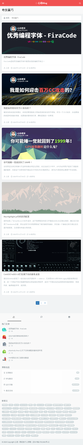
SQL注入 (10, 432)
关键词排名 (39, 422)
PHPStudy (68, 408)
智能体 (5, 405)
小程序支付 (54, 418)
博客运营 (35, 435)
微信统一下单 (43, 418)
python (58, 432)
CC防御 (13, 415)
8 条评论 (32, 292)
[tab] (14, 317)
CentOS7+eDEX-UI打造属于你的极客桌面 (22, 274)
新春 (43, 429)
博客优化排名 (18, 422)
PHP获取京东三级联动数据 (19, 358)
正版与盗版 (6, 418)
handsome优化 (72, 418)
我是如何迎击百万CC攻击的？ (17, 108)
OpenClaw (24, 405)
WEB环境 (42, 408)
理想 (48, 429)
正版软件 (52, 415)
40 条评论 (32, 122)
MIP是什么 (69, 422)
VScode (15, 408)
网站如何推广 (53, 425)
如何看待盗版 (16, 418)
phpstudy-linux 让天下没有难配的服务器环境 (25, 350)
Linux (28, 435)
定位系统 (44, 415)
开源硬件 (63, 425)
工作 (26, 412)
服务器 (65, 412)
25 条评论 (32, 234)
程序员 (59, 412)
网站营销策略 (42, 425)
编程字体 (67, 405)
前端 (4, 435)
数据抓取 (76, 408)
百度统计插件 (19, 425)
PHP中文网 (50, 408)
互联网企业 (33, 412)
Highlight (21, 429)
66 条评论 (32, 68)
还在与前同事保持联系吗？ (19, 336)
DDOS (24, 432)
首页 (6, 18)
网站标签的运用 (8, 425)
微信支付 (63, 418)
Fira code (40, 405)
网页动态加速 (49, 422)
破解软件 (60, 415)
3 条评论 (32, 176)
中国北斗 (21, 415)
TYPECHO (68, 429)
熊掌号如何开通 (31, 425)
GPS (27, 415)
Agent (16, 405)
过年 (53, 429)
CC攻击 (17, 432)
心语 (7, 68)
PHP (22, 435)
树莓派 (38, 432)
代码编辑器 (23, 408)
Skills (11, 405)
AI (34, 405)
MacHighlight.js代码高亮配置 (16, 216)
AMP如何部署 (60, 422)
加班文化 (52, 412)
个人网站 (59, 429)
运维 (4, 432)
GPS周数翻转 (35, 415)
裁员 (40, 412)
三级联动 (6, 412)
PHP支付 (34, 418)
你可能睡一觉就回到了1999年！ (18, 162)
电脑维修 (71, 425)
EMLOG (75, 429)
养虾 (30, 405)
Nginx (17, 435)
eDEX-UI (5, 429)
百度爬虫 (72, 412)
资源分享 (46, 432)
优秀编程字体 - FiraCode (14, 57)
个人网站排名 (7, 422)
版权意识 (68, 415)
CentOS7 (13, 429)
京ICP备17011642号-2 (41, 442)
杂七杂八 (11, 435)
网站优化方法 (28, 422)
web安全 (65, 432)
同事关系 (13, 412)
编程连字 (48, 405)
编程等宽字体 (57, 405)
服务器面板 (33, 408)
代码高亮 (29, 429)
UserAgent (6, 415)
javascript (73, 432)
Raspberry (31, 432)
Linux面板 (59, 408)
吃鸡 (52, 432)
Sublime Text (7, 408)
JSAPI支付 (26, 418)
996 (45, 412)
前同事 (21, 412)
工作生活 (37, 429)
